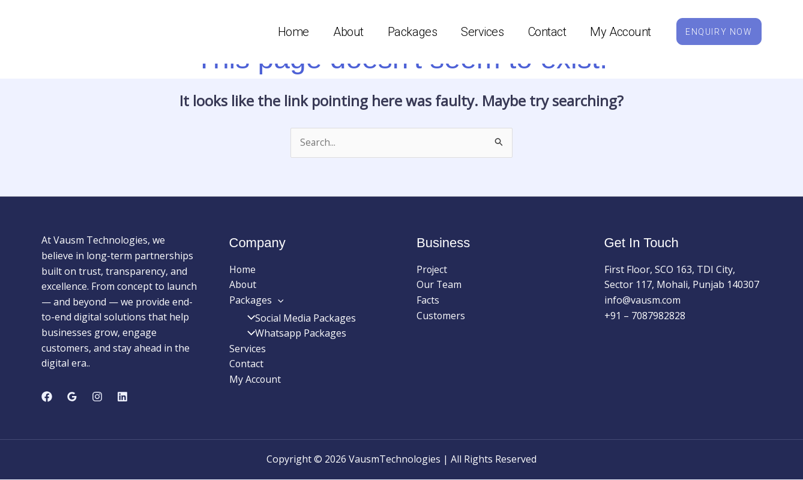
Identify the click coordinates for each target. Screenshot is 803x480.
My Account (614, 32)
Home (286, 32)
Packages (405, 32)
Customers (441, 316)
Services (476, 32)
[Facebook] (46, 396)
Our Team (439, 285)
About (342, 32)
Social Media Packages (297, 318)
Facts (428, 300)
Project (432, 270)
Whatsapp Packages (292, 333)
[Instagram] (97, 396)
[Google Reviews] (72, 396)
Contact (541, 32)
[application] (278, 300)
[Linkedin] (122, 396)
